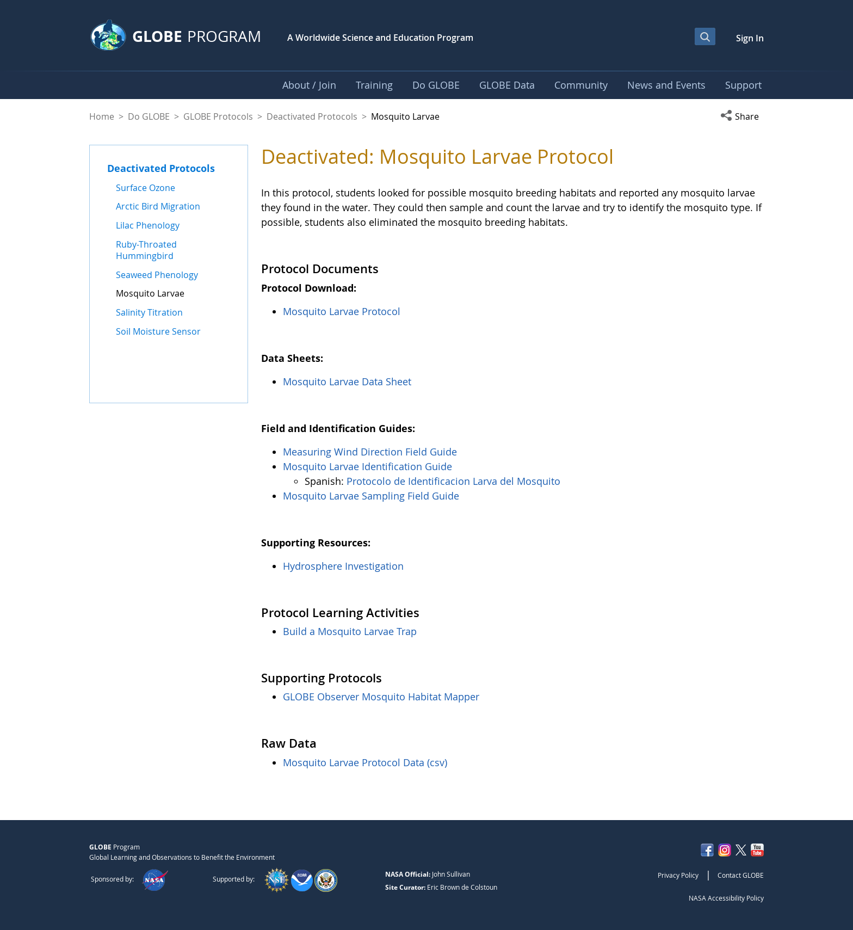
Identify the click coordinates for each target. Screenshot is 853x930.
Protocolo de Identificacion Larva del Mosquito (453, 481)
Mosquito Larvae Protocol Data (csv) (365, 762)
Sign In (750, 38)
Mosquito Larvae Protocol (341, 311)
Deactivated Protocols (312, 116)
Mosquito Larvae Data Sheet (347, 381)
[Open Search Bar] (705, 36)
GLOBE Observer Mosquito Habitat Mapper (381, 696)
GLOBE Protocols (218, 116)
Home (101, 116)
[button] (742, 116)
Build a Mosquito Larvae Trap (350, 631)
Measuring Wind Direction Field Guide (370, 451)
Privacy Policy (678, 875)
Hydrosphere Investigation (343, 565)
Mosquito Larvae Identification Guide (367, 466)
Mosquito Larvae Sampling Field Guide (371, 495)
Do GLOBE (149, 116)
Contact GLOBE (741, 875)
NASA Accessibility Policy (726, 898)
